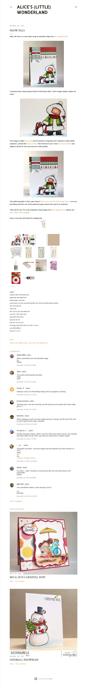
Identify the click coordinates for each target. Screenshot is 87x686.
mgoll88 (20, 484)
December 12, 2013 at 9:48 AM (26, 478)
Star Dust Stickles (64, 144)
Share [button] (12, 339)
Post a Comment (16, 501)
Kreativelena (23, 401)
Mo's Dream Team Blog (18, 213)
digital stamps (23, 343)
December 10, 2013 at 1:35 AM (26, 365)
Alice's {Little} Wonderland (34, 9)
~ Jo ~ (20, 445)
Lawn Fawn (31, 343)
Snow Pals (28, 141)
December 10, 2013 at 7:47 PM (26, 439)
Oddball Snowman (24, 659)
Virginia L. (22, 431)
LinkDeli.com (13, 286)
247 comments (20, 581)
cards (16, 343)
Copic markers (32, 144)
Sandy (19, 468)
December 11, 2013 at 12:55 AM (27, 461)
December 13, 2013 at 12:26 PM (27, 496)
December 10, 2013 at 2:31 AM (26, 382)
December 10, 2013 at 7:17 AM (26, 395)
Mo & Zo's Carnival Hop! (27, 577)
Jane (19, 372)
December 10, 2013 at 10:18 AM (27, 424)
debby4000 (21, 355)
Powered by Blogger (43, 678)
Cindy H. (21, 388)
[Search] (76, 6)
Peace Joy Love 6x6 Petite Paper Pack (54, 201)
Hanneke (20, 416)
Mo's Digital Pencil (61, 36)
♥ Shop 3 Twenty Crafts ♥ (26, 458)
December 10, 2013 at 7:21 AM (26, 409)
